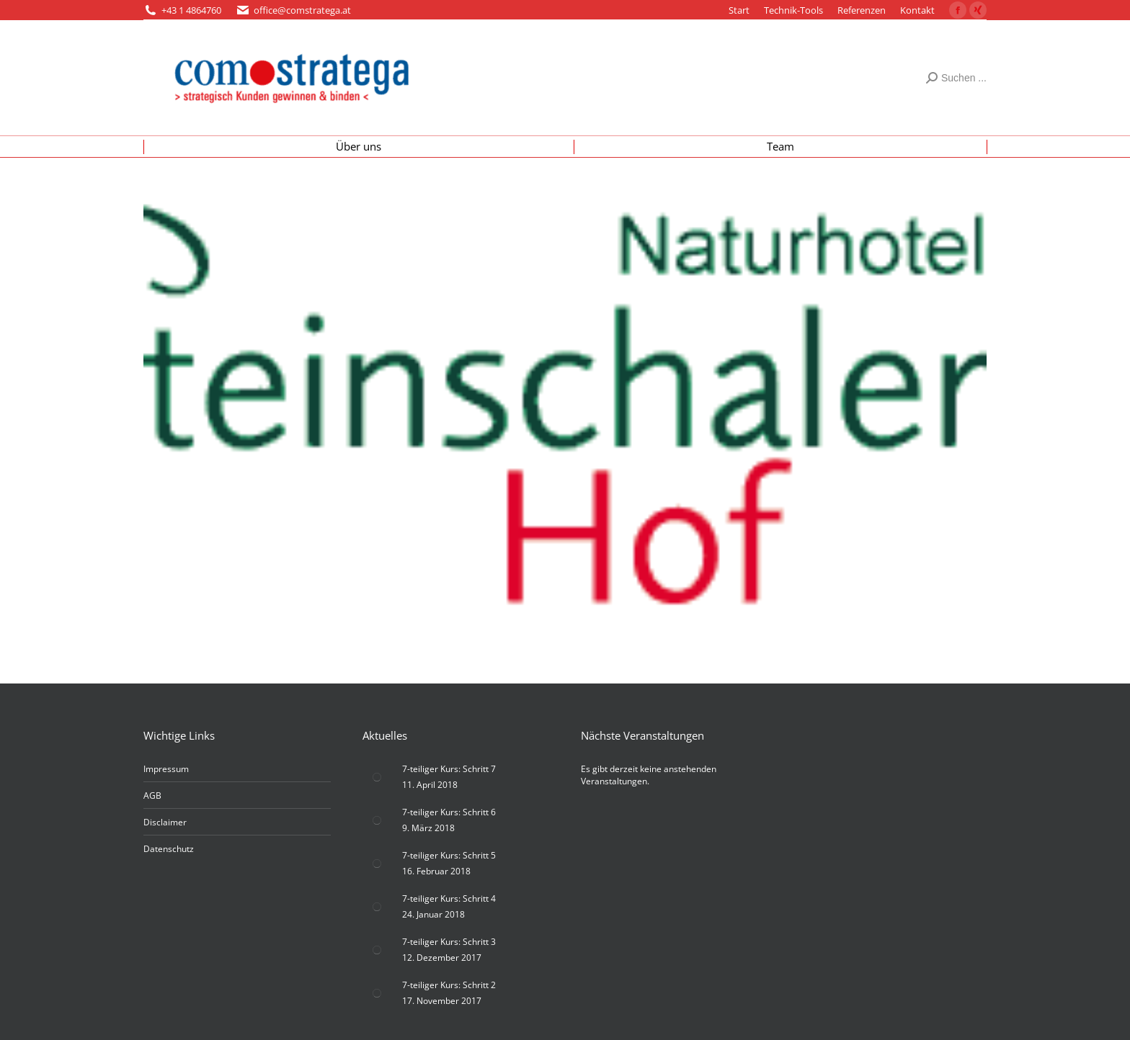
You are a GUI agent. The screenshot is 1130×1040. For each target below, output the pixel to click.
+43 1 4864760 (191, 10)
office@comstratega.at (302, 10)
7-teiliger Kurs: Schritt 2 (449, 985)
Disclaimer (165, 822)
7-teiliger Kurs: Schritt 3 (449, 942)
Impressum (166, 769)
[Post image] (376, 777)
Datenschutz (168, 849)
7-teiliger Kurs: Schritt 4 (449, 898)
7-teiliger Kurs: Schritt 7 (449, 769)
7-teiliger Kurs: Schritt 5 (449, 855)
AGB (152, 795)
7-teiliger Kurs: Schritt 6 (449, 812)
